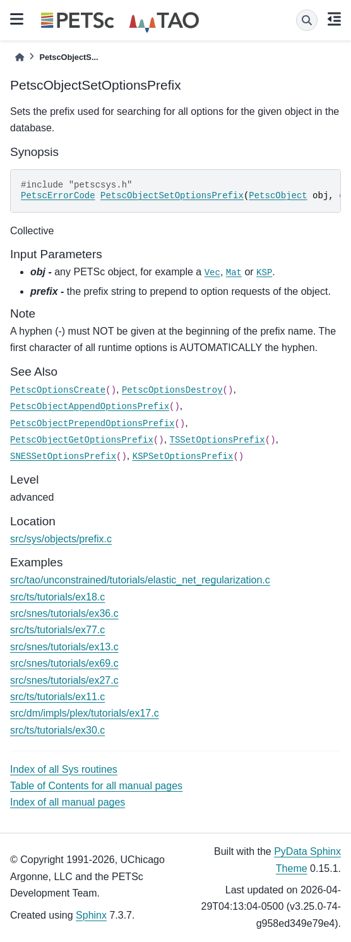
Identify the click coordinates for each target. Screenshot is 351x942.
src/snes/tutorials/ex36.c (64, 613)
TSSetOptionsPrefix (217, 440)
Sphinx (91, 915)
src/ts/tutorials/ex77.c (57, 629)
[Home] (19, 57)
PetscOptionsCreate (57, 390)
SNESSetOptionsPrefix (63, 456)
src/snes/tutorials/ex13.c (64, 646)
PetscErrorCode (58, 196)
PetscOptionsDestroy (172, 390)
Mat (234, 273)
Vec (212, 273)
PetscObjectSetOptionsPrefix (172, 196)
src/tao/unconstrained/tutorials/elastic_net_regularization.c (140, 580)
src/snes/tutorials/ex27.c (64, 680)
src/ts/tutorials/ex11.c (57, 696)
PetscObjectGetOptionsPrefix (81, 440)
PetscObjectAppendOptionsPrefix (89, 407)
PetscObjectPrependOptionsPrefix (92, 424)
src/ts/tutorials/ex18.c (57, 597)
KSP (264, 273)
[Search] (307, 20)
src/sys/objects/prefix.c (61, 539)
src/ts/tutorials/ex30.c (57, 730)
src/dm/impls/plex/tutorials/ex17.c (84, 713)
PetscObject (278, 196)
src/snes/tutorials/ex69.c (64, 663)
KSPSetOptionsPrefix (183, 456)
